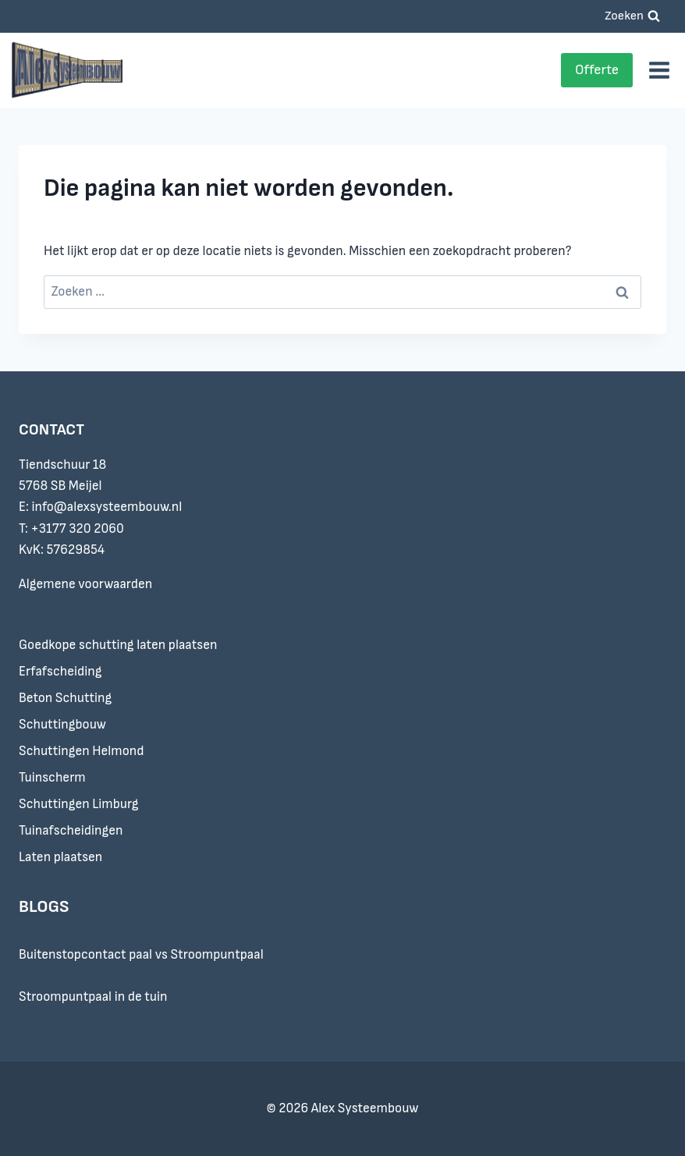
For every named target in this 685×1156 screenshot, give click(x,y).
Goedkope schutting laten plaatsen (118, 645)
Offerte (597, 70)
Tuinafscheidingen (71, 831)
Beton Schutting (65, 698)
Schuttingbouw (62, 724)
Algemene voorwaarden (85, 584)
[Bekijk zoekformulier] (632, 16)
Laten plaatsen (60, 857)
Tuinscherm (52, 777)
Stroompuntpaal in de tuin (93, 997)
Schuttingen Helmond (81, 751)
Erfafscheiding (60, 671)
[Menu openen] (659, 70)
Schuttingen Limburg (79, 804)
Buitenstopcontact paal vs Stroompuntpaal (141, 955)
